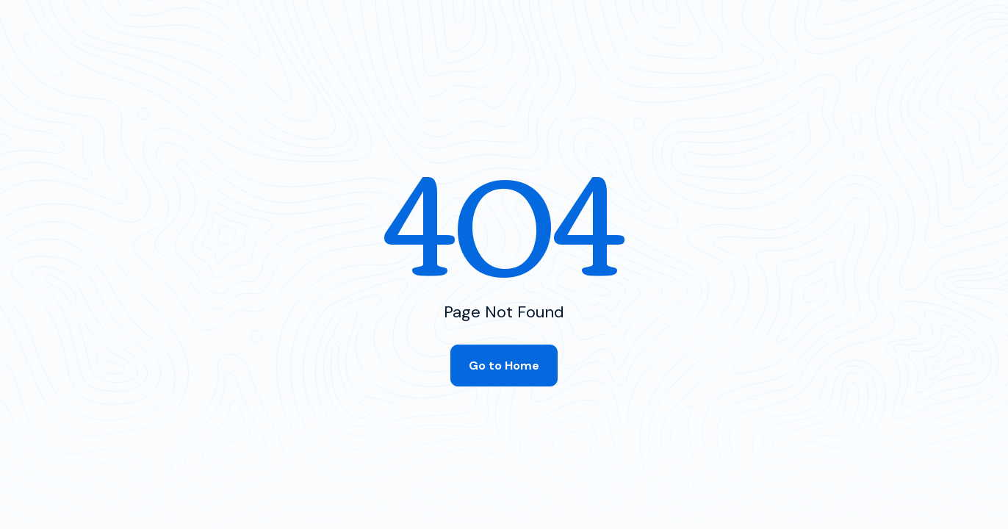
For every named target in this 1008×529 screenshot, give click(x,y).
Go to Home (504, 365)
